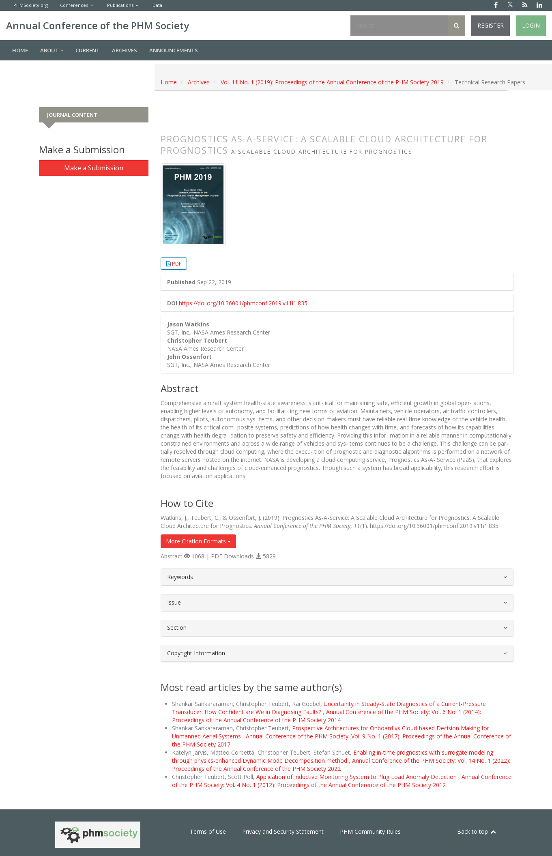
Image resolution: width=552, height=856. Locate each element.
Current (87, 50)
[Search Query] (399, 25)
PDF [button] (176, 263)
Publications (120, 5)
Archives (124, 50)
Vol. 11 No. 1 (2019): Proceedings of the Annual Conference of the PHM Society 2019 (332, 82)
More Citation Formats (198, 541)
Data (157, 5)
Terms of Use (208, 831)
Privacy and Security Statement (283, 831)
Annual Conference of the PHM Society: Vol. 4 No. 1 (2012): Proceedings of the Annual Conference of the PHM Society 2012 (341, 781)
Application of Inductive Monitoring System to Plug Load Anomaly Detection (357, 777)
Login (531, 25)
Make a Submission (93, 167)
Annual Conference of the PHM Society (97, 25)
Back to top (477, 831)
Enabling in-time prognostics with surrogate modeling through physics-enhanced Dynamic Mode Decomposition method (332, 756)
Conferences (74, 5)
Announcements (173, 50)
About (51, 50)
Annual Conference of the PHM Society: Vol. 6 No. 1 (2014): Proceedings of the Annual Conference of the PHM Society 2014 (326, 716)
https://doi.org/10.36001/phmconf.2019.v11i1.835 (243, 303)
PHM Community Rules (370, 831)
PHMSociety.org (30, 5)
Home (20, 50)
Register (490, 25)
